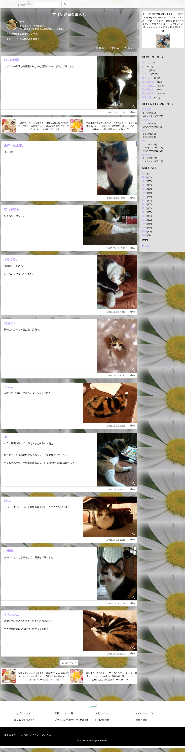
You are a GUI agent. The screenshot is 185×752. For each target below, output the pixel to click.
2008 (144, 227)
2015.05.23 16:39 (116, 603)
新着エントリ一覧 (63, 713)
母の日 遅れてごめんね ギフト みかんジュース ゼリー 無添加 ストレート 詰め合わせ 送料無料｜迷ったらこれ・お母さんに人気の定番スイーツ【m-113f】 (111, 126)
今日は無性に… (150, 85)
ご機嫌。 (10, 551)
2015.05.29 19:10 (116, 248)
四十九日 (146, 109)
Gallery (101, 48)
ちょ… (8, 386)
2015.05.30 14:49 (116, 198)
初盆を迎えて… (150, 93)
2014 (144, 204)
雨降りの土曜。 (14, 145)
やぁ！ (145, 141)
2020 (144, 181)
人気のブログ (102, 713)
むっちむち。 (13, 209)
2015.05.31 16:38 (116, 112)
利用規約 (84, 719)
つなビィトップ (22, 713)
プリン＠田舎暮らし (69, 15)
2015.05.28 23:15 (116, 312)
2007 (144, 231)
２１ (22, 22)
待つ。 (8, 500)
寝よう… (146, 130)
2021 (144, 177)
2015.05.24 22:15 (116, 539)
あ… (144, 66)
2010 (144, 219)
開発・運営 (141, 719)
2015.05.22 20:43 (116, 653)
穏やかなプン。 (150, 154)
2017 (144, 192)
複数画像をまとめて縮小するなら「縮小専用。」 (30, 735)
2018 (144, 188)
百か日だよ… (149, 89)
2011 (144, 216)
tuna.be (92, 707)
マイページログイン (146, 713)
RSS (146, 245)
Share (128, 48)
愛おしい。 (148, 78)
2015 (144, 200)
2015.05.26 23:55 (116, 425)
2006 (144, 235)
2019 (144, 185)
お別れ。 (146, 120)
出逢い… (146, 74)
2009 (144, 223)
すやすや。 (11, 259)
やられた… (11, 614)
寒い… (145, 62)
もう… (145, 70)
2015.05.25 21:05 (116, 489)
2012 (144, 212)
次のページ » (69, 662)
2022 (144, 173)
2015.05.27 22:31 (116, 375)
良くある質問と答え (24, 719)
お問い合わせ (102, 719)
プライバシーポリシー (66, 719)
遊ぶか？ (10, 323)
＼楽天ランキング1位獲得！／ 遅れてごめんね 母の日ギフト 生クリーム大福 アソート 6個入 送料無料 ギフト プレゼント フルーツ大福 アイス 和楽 (43, 126)
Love (115, 48)
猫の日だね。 (149, 81)
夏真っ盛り (148, 97)
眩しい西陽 (11, 60)
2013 (144, 208)
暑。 (7, 437)
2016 (144, 196)
